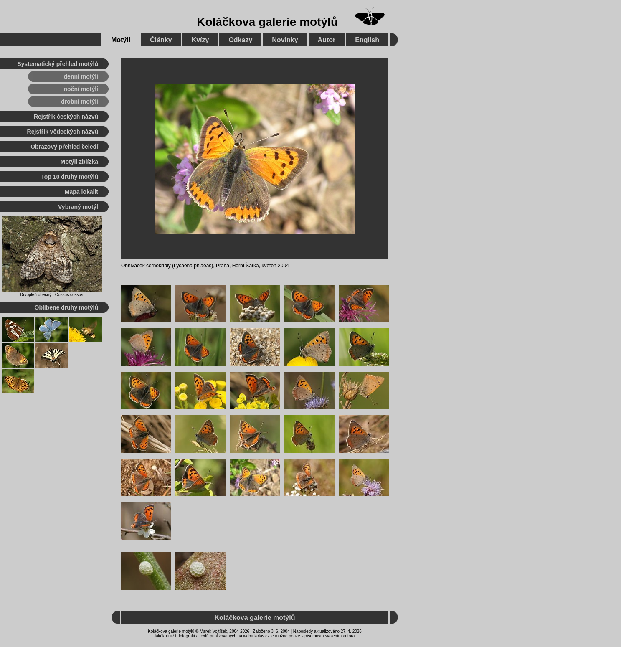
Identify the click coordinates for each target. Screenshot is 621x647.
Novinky (285, 39)
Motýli (120, 39)
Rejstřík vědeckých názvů (62, 131)
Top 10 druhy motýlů (69, 176)
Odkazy (240, 39)
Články (161, 39)
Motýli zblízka (79, 161)
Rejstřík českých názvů (66, 116)
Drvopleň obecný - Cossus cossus (51, 294)
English (367, 39)
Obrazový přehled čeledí (64, 146)
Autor (327, 39)
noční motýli (81, 89)
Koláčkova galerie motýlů (267, 21)
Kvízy (200, 39)
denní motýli (81, 76)
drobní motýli (79, 101)
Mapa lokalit (81, 191)
